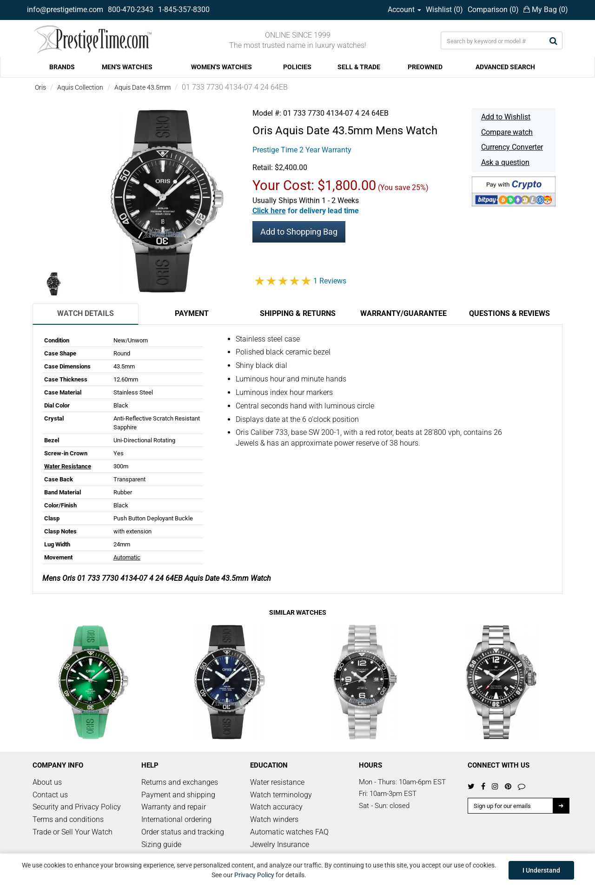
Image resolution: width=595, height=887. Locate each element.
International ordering (176, 819)
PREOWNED (425, 67)
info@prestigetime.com (65, 9)
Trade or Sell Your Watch (72, 832)
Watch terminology (281, 794)
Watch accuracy (276, 806)
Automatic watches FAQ (289, 832)
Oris (40, 87)
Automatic (126, 557)
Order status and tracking (182, 832)
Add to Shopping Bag (298, 232)
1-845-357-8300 (184, 9)
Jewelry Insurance (279, 844)
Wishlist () (444, 9)
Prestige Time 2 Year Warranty (301, 149)
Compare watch (507, 132)
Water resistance (277, 782)
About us (47, 782)
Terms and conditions (68, 819)
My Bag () (545, 9)
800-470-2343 (130, 9)
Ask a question (505, 162)
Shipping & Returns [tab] (298, 313)
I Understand (541, 870)
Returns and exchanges (179, 782)
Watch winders (274, 819)
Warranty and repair (173, 806)
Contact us (50, 794)
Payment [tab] (192, 313)
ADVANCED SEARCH (505, 67)
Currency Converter (512, 147)
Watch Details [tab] (85, 313)
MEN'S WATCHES (127, 67)
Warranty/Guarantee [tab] (403, 313)
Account (404, 9)
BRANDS (62, 67)
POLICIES (297, 67)
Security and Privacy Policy (77, 806)
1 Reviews (329, 280)
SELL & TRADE (358, 67)
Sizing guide (161, 844)
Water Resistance (67, 466)
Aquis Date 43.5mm (142, 87)
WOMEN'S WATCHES (221, 67)
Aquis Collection (80, 87)
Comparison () (493, 9)
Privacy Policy (254, 875)
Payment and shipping (178, 794)
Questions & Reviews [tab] (509, 313)
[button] (305, 210)
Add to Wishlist (505, 116)
